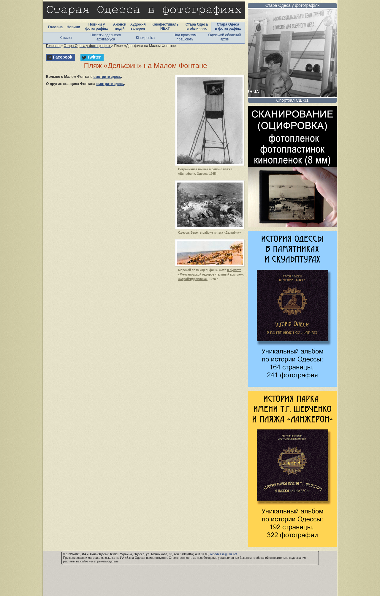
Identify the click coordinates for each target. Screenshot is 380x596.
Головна (55, 27)
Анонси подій (119, 26)
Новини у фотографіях (96, 26)
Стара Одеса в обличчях (197, 26)
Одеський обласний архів (224, 37)
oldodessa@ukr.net (223, 554)
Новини (73, 27)
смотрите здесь (107, 77)
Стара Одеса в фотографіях (228, 26)
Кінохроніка (145, 38)
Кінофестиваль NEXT (165, 26)
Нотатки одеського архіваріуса (106, 37)
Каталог (66, 38)
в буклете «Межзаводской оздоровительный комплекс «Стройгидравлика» (211, 274)
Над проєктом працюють (184, 37)
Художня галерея (138, 26)
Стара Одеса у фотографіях (292, 5)
